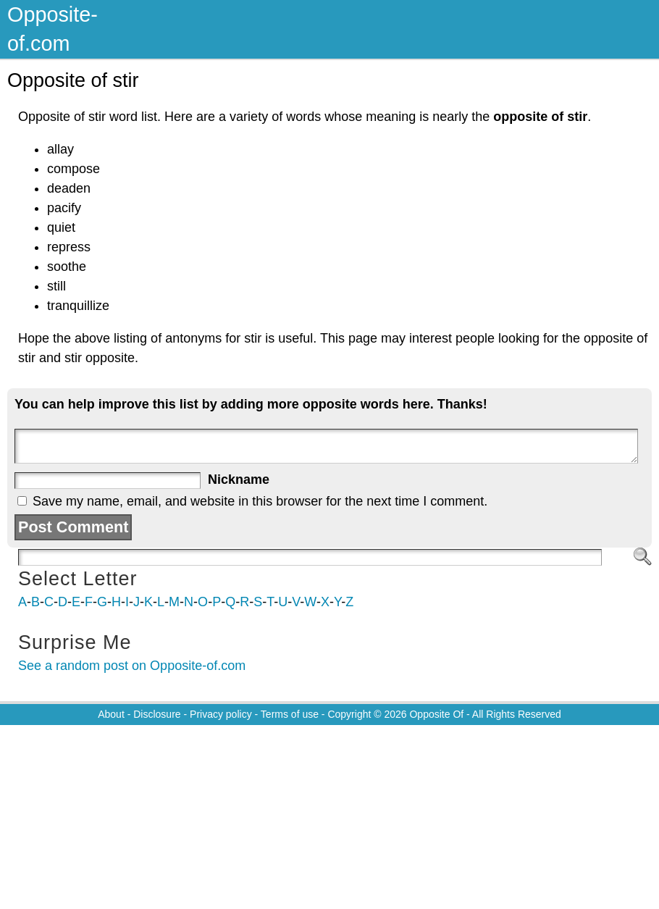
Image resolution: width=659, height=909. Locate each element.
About (111, 714)
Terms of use (290, 714)
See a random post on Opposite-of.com (131, 665)
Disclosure (156, 714)
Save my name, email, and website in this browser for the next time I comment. (260, 501)
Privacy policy (221, 714)
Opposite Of (436, 714)
